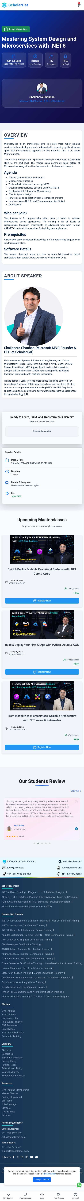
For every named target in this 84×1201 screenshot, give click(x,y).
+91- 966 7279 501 (12, 1147)
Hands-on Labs (10, 1018)
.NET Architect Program (52, 892)
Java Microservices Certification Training (23, 987)
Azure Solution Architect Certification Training (27, 968)
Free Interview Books (13, 1032)
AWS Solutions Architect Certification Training (26, 949)
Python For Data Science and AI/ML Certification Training (32, 991)
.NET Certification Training (65, 920)
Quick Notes (8, 1028)
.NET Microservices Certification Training (23, 925)
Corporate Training (11, 1036)
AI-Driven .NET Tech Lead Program (20, 897)
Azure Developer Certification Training (22, 963)
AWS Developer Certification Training (21, 944)
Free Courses (9, 1014)
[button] (34, 843)
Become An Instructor (13, 1075)
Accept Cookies (42, 1179)
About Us (6, 1050)
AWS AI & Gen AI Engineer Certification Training (27, 939)
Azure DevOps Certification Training (63, 963)
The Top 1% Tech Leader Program (51, 996)
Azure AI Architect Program (16, 901)
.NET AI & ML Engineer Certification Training (25, 920)
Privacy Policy (9, 1061)
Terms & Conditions (12, 1057)
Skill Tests (7, 1100)
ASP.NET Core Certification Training (54, 935)
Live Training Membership (15, 1089)
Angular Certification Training (17, 935)
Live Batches (8, 1111)
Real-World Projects (12, 1021)
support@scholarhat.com (15, 1151)
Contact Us (8, 1053)
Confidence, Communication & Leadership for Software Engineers (36, 977)
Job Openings (9, 1104)
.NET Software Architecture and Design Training (27, 930)
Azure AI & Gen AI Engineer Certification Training (27, 958)
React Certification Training (16, 996)
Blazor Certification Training (16, 972)
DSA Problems (9, 1025)
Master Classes (10, 1093)
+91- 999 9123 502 (12, 1133)
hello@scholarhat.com (14, 1137)
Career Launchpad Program (48, 972)
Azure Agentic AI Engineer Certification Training (27, 954)
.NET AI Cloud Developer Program (19, 892)
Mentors (6, 1107)
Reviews (6, 1115)
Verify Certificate (10, 1071)
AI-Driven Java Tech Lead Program (59, 897)
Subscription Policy (12, 1068)
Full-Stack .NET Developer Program (51, 901)
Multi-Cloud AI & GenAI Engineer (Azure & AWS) (27, 906)
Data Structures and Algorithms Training (23, 982)
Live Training (8, 1010)
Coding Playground (12, 1097)
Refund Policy (9, 1064)
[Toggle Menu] (42, 1194)
